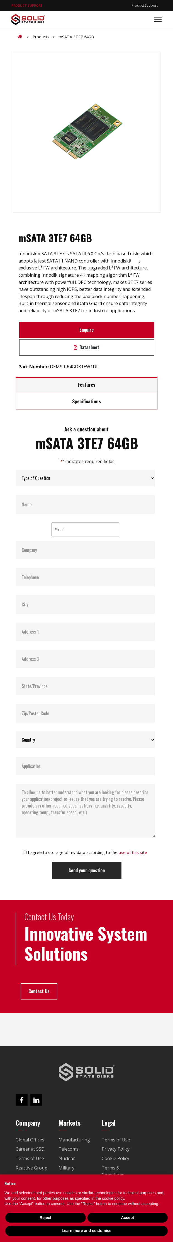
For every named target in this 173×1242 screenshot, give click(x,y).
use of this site (133, 852)
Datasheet (86, 347)
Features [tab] (86, 384)
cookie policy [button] (113, 1198)
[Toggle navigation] (156, 20)
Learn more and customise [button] (86, 1230)
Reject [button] (45, 1217)
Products (41, 36)
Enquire (86, 329)
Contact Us (39, 991)
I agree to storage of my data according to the (87, 852)
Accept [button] (127, 1217)
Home (21, 36)
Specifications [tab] (86, 401)
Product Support (144, 5)
